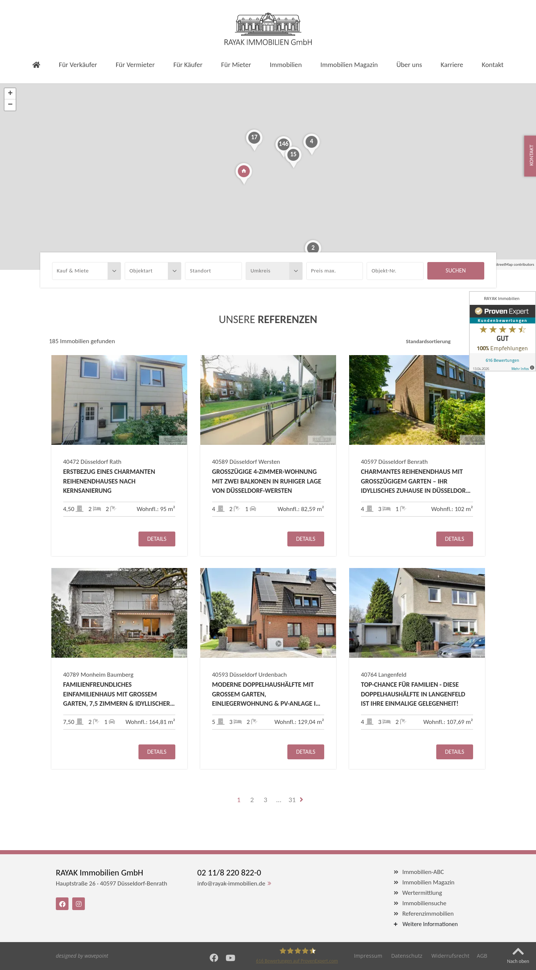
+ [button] (10, 93)
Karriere (452, 64)
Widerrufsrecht (450, 955)
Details (156, 538)
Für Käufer (187, 64)
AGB (482, 955)
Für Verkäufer (78, 64)
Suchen (456, 270)
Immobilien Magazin (349, 64)
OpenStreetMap (499, 264)
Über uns (409, 64)
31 (292, 799)
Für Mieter (236, 64)
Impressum (368, 955)
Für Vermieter (135, 64)
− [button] (10, 105)
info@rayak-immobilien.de (231, 883)
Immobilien (286, 64)
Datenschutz (406, 955)
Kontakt (493, 64)
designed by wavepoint (82, 955)
